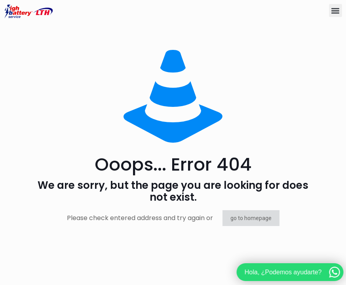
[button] (335, 10)
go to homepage (251, 218)
